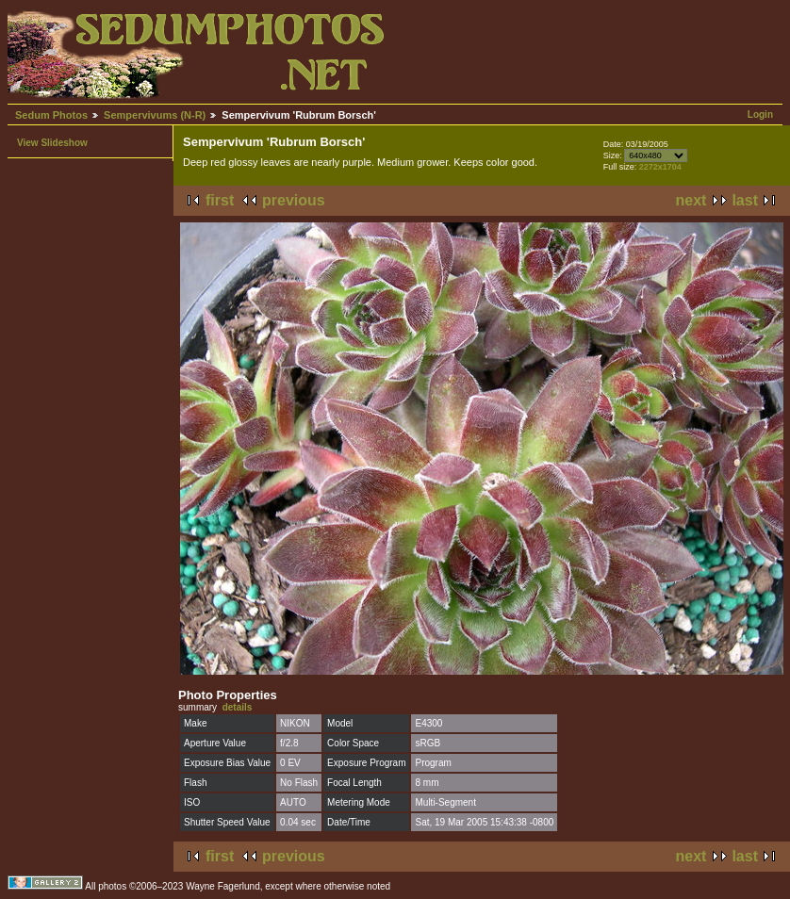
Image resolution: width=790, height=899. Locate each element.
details (237, 707)
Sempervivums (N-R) (155, 115)
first (220, 200)
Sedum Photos (51, 115)
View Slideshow (52, 143)
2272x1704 (660, 167)
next (691, 200)
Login (760, 114)
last (745, 200)
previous (293, 200)
